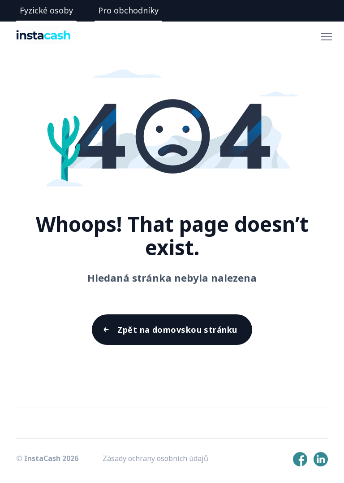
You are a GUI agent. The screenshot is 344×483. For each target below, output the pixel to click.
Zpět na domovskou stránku (177, 329)
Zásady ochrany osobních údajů (155, 458)
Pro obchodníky (128, 10)
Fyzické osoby (46, 10)
